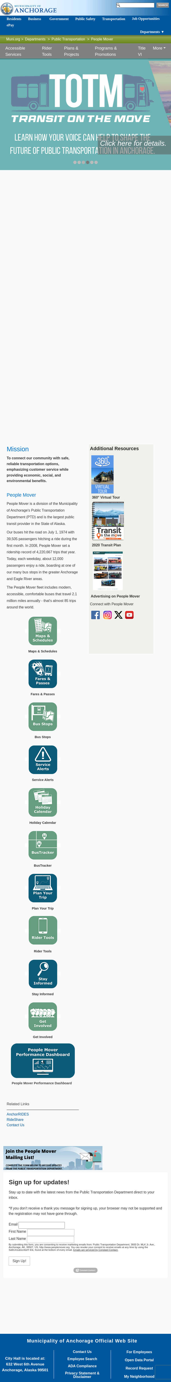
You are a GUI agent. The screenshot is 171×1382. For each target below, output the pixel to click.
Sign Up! (19, 1261)
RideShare (15, 1120)
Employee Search (82, 1359)
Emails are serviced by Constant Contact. (95, 1250)
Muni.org (13, 39)
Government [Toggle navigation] (59, 19)
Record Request (139, 1368)
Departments (35, 39)
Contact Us (15, 1125)
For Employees (139, 1352)
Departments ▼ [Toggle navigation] (152, 32)
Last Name (17, 1238)
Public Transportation (68, 39)
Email (13, 1224)
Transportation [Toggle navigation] (113, 19)
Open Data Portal (139, 1360)
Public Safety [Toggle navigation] (85, 19)
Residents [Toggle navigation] (14, 19)
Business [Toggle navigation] (34, 19)
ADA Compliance (82, 1366)
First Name (17, 1231)
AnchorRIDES (18, 1114)
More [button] (158, 48)
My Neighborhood (139, 1376)
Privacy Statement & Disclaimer (82, 1375)
